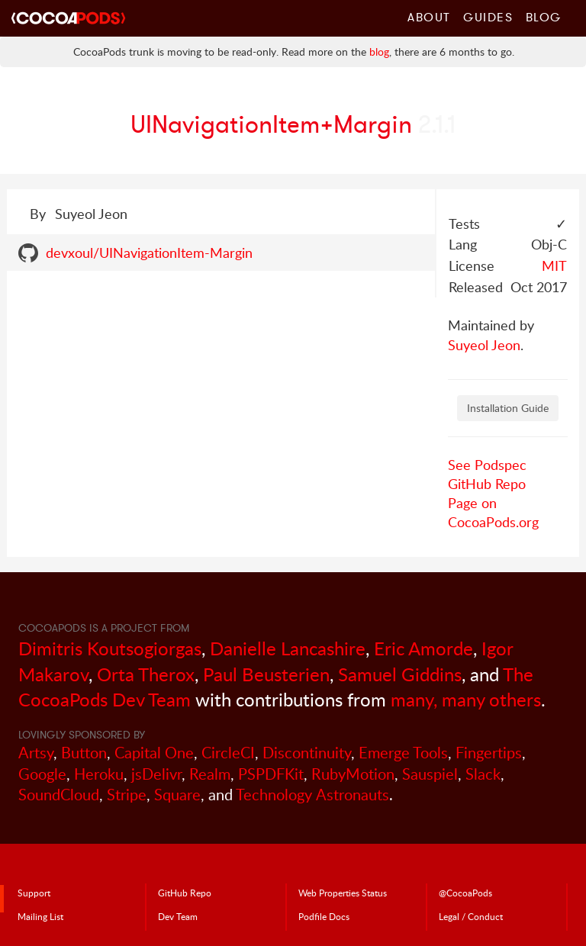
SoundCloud (58, 794)
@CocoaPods (465, 892)
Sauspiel (430, 774)
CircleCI (228, 752)
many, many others (466, 699)
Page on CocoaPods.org (493, 512)
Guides (488, 16)
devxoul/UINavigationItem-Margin (149, 252)
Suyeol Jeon (484, 345)
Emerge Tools (403, 752)
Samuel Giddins (400, 674)
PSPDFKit (271, 774)
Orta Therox (146, 674)
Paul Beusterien (266, 674)
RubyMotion (352, 774)
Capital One (154, 752)
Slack (483, 774)
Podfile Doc (323, 916)
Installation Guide (508, 408)
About (429, 16)
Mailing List (40, 916)
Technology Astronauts (312, 794)
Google (42, 774)
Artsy (35, 752)
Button (84, 752)
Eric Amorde (423, 648)
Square (177, 794)
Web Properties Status (342, 892)
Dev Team (178, 916)
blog (379, 51)
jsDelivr (156, 774)
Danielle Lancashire (287, 648)
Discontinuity (306, 752)
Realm (209, 774)
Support (34, 892)
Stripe (126, 794)
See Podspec (487, 464)
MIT (554, 265)
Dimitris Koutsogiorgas (109, 648)
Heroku (99, 774)
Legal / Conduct (471, 916)
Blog (544, 16)
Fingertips (489, 752)
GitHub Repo (487, 484)
